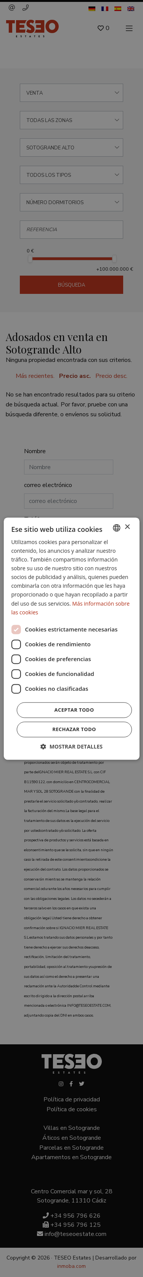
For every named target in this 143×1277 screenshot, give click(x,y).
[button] (71, 746)
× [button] (127, 527)
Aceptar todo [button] (74, 709)
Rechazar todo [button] (74, 729)
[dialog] (71, 638)
